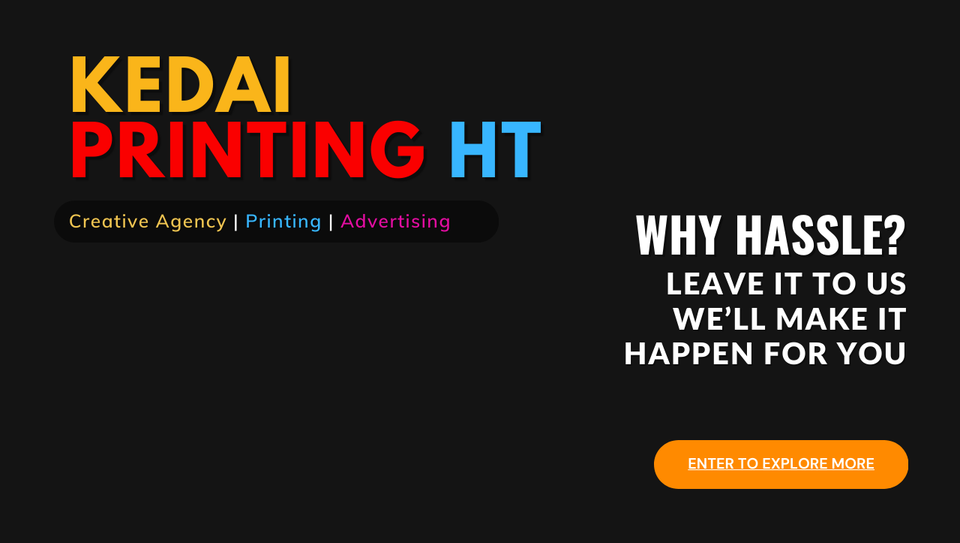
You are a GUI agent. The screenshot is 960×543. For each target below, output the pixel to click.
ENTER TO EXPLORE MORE (781, 464)
